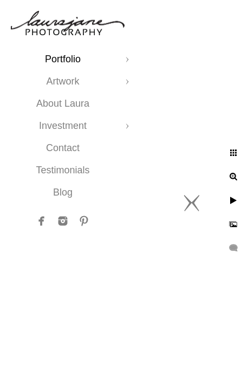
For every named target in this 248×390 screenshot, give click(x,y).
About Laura (62, 103)
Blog (63, 192)
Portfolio (63, 59)
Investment (63, 125)
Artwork (62, 81)
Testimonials (62, 170)
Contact (63, 147)
